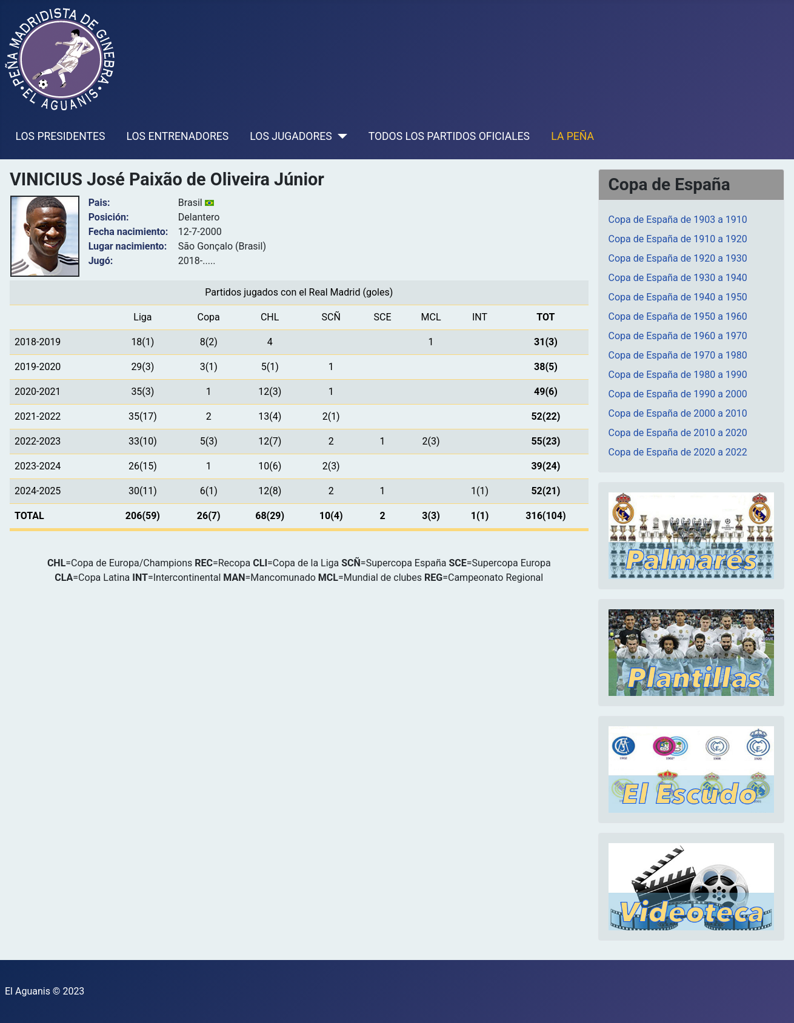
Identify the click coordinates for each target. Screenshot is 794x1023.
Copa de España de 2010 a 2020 (678, 433)
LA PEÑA (572, 136)
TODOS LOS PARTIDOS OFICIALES (449, 136)
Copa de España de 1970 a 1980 (678, 355)
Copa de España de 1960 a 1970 (678, 336)
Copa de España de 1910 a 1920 (678, 239)
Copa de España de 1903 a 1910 (678, 219)
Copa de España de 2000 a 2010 (678, 413)
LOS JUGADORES (291, 136)
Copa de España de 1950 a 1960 (678, 316)
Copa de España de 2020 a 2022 (678, 452)
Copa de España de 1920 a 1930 (678, 258)
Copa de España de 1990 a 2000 (678, 394)
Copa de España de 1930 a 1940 (678, 277)
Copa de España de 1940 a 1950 (678, 297)
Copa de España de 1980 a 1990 (678, 374)
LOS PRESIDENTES (60, 136)
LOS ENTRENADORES (178, 136)
